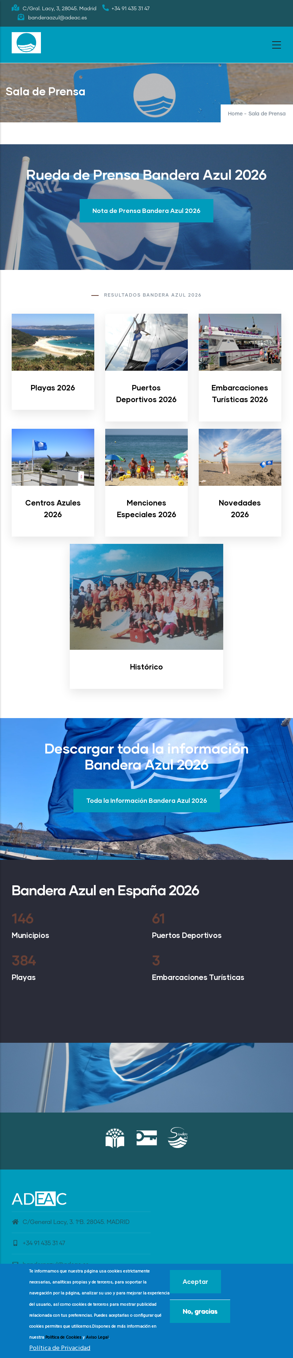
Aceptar (195, 1281)
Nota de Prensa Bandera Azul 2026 (146, 210)
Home (235, 114)
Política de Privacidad (59, 1348)
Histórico (146, 666)
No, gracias (200, 1311)
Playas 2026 (53, 387)
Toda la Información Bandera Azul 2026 (146, 800)
